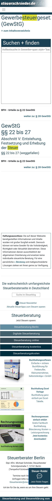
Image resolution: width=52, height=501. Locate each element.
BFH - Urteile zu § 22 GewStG (18, 110)
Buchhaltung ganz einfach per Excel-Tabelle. (40, 398)
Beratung (20, 262)
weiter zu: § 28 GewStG (37, 116)
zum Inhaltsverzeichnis (16, 30)
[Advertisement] (25, 79)
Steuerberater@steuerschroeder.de (25, 482)
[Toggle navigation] (3, 9)
